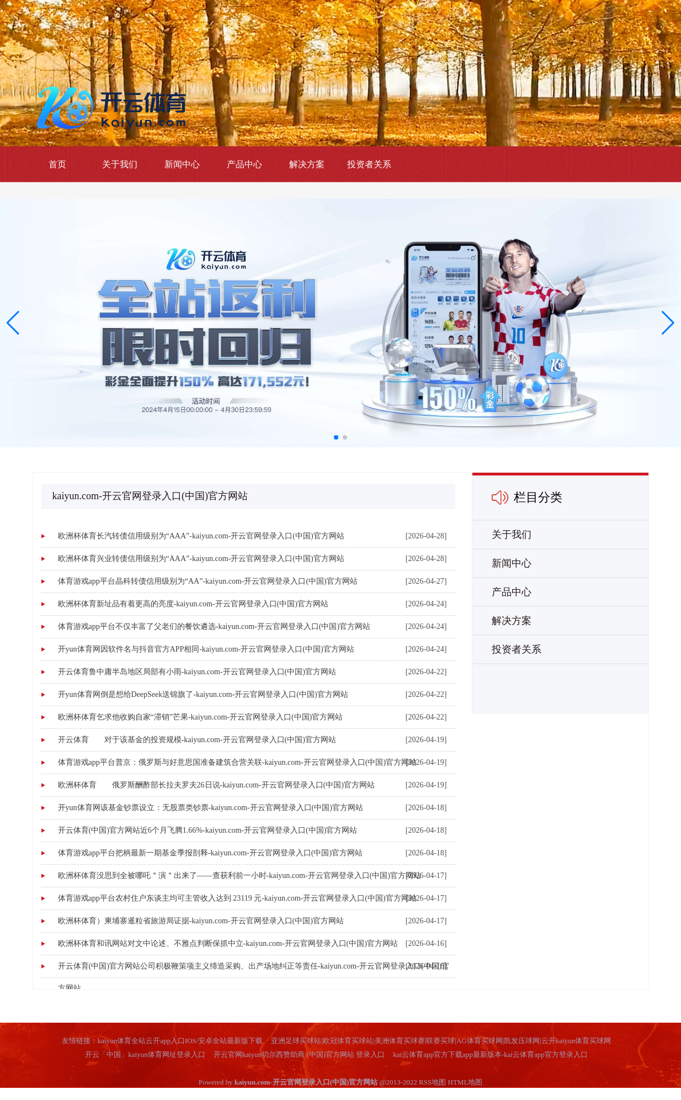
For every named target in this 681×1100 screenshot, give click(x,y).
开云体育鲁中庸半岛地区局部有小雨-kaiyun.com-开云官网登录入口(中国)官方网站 (197, 672)
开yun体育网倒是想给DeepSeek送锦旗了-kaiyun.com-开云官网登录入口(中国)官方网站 (203, 694)
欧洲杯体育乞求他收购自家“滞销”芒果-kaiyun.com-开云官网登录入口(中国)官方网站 (200, 717)
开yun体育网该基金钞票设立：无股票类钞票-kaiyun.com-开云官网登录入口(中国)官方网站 (210, 807)
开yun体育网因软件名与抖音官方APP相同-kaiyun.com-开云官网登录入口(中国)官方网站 (206, 649)
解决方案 (306, 164)
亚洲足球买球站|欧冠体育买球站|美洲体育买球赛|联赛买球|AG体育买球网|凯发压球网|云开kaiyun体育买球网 (441, 1040)
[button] (668, 323)
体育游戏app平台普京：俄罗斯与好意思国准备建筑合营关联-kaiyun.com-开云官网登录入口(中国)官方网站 (237, 762)
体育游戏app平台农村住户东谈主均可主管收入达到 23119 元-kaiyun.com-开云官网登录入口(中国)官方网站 (237, 898)
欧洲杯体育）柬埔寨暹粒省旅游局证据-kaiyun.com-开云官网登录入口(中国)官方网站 (201, 921)
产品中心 (244, 164)
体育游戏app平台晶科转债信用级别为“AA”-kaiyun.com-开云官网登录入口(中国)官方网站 (208, 581)
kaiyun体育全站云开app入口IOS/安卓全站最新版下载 (180, 1040)
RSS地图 (432, 1082)
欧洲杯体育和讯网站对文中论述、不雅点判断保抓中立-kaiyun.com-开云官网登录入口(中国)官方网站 (228, 943)
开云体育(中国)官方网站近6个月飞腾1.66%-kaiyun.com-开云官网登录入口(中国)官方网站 (208, 830)
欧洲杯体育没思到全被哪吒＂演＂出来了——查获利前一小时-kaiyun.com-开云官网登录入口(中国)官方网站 (239, 875)
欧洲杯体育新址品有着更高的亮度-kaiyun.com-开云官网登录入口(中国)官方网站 (193, 604)
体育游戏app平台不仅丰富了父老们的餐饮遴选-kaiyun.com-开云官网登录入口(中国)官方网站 (214, 626)
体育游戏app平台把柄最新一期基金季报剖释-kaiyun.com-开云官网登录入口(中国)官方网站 (210, 853)
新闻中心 (182, 164)
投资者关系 (369, 164)
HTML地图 (465, 1082)
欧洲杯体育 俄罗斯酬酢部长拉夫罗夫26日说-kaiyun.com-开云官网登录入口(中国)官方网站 (216, 785)
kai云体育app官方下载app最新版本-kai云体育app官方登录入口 (490, 1054)
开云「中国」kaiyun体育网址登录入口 (145, 1054)
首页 (57, 164)
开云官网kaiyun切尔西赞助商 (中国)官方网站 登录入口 (299, 1054)
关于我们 (119, 164)
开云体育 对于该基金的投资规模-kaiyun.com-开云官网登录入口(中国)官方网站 (197, 740)
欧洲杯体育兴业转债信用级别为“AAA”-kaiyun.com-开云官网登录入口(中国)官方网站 (201, 558)
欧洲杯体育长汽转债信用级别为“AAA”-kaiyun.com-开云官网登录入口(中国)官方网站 (201, 536)
